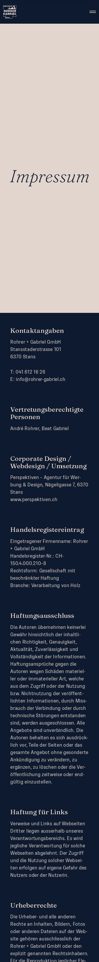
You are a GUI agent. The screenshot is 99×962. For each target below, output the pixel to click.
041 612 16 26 (30, 372)
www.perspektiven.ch (33, 499)
